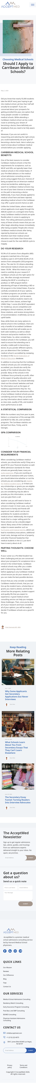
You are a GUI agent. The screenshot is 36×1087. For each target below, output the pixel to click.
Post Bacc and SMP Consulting (14, 1011)
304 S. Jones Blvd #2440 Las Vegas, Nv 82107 (19, 1043)
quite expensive (7, 473)
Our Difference (8, 975)
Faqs (5, 983)
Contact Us (7, 986)
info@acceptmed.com (14, 1033)
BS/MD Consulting (9, 1014)
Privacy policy (9, 1066)
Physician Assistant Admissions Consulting (14, 1019)
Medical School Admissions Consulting (16, 999)
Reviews (6, 971)
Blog (4, 979)
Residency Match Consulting (13, 1003)
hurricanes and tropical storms (13, 530)
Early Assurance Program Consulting (16, 1007)
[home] (10, 5)
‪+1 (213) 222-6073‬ (13, 1037)
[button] (32, 4)
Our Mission (7, 967)
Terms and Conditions (23, 1066)
